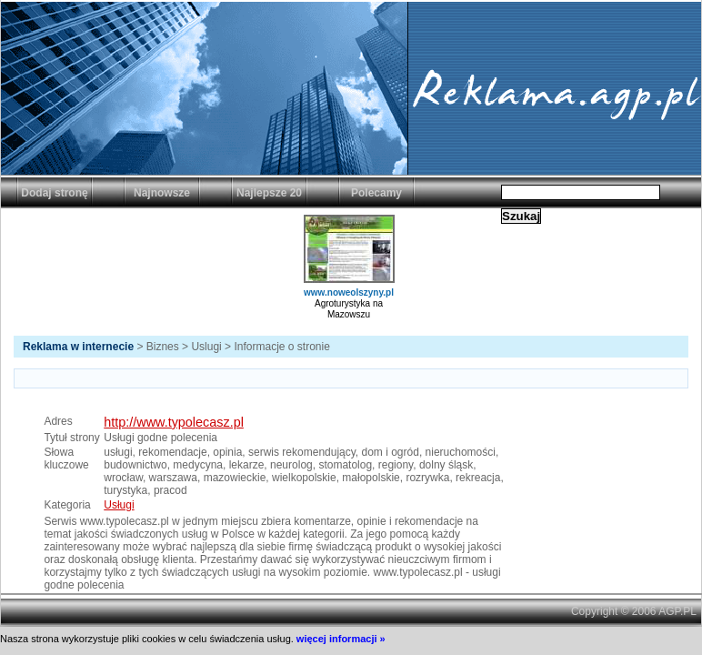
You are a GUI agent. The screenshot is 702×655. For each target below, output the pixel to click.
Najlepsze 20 (269, 192)
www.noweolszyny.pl (349, 292)
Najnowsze (162, 192)
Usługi (119, 505)
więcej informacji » (341, 638)
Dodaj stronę (54, 192)
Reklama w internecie (78, 346)
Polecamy (376, 192)
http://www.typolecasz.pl (174, 422)
